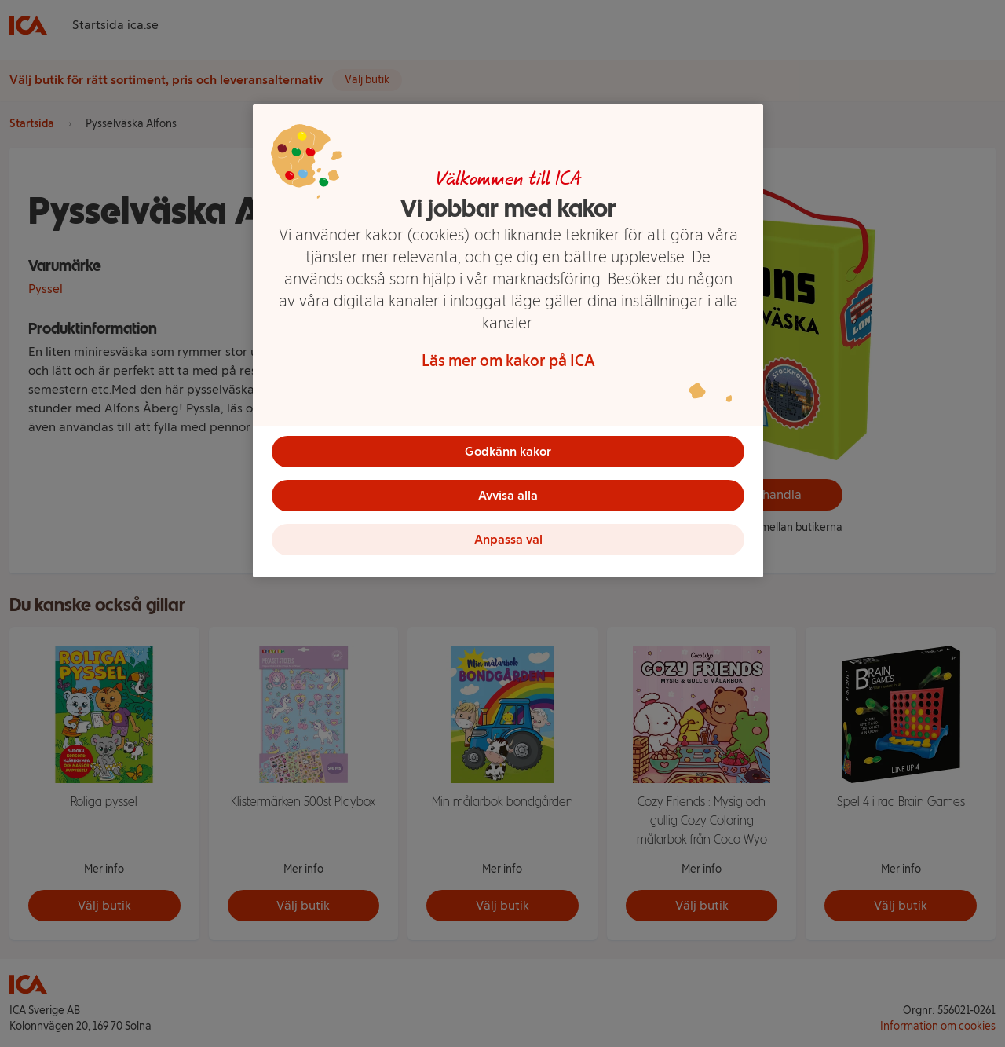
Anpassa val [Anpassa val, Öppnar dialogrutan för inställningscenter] (508, 539)
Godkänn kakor (508, 451)
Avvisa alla (508, 495)
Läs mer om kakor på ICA (508, 360)
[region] (508, 340)
